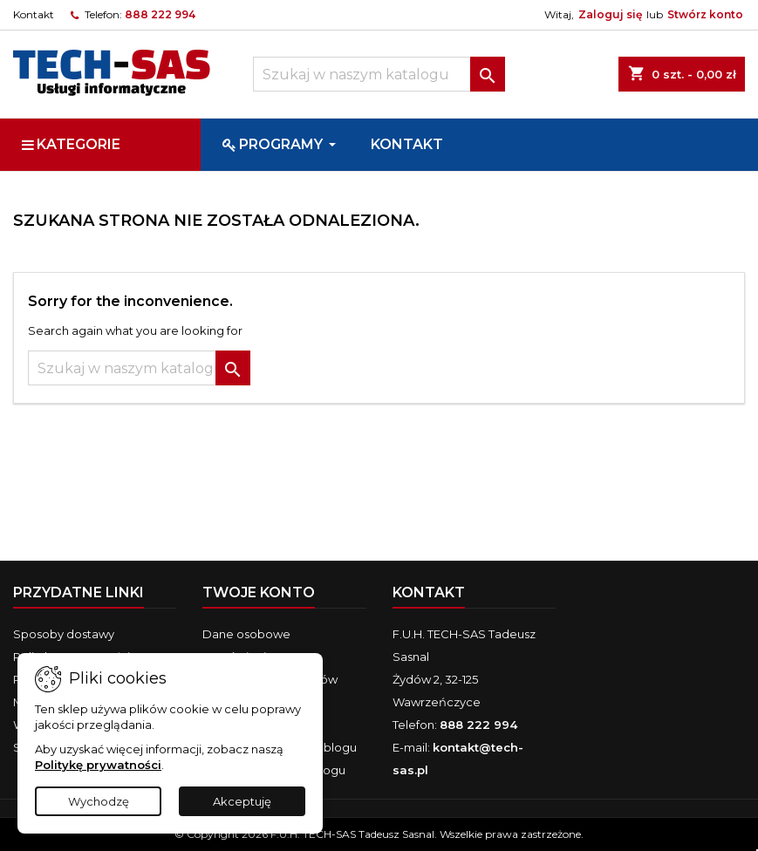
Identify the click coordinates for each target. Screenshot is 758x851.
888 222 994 (160, 14)
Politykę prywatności (98, 765)
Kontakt (33, 14)
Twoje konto (258, 592)
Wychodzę (98, 801)
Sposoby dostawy (63, 634)
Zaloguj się (610, 14)
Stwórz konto (705, 14)
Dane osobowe (246, 634)
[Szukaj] (379, 74)
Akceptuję (242, 801)
